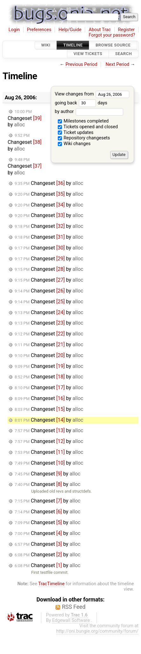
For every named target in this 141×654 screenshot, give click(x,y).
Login (14, 29)
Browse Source (113, 45)
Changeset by (25, 118)
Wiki (45, 45)
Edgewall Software (71, 620)
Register (126, 29)
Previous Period (81, 64)
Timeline (73, 45)
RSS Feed (73, 607)
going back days (81, 103)
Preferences (39, 29)
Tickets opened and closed (88, 127)
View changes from (92, 94)
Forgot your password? (112, 35)
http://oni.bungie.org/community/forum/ (97, 631)
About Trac (100, 29)
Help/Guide (69, 29)
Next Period (118, 64)
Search (123, 54)
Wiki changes (74, 143)
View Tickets (88, 54)
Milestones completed (83, 121)
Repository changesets (84, 138)
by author (89, 111)
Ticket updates (76, 132)
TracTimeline (51, 584)
